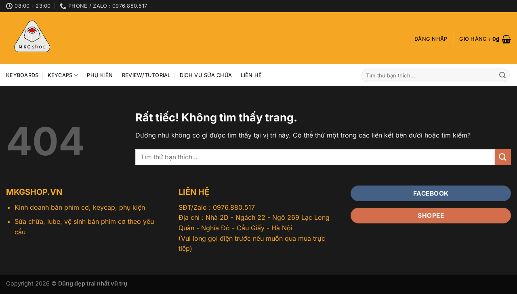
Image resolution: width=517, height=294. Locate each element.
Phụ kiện (100, 75)
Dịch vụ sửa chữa (206, 75)
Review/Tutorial (146, 75)
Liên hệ (251, 75)
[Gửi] (502, 75)
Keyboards (22, 75)
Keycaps (63, 75)
